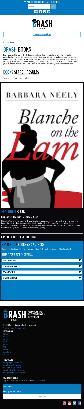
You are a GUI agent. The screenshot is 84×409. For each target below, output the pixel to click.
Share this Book (27, 237)
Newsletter (7, 352)
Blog (4, 346)
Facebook (40, 11)
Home (5, 42)
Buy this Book (8, 237)
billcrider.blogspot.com (12, 367)
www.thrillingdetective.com (14, 370)
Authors (6, 339)
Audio (5, 344)
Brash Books (42, 24)
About (5, 336)
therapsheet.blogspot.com (14, 372)
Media (5, 349)
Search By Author (10, 266)
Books (5, 341)
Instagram (36, 11)
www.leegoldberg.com (12, 365)
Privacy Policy (20, 328)
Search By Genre (9, 260)
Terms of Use (8, 328)
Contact (6, 354)
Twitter (44, 11)
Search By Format (10, 277)
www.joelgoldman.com (12, 362)
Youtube (48, 11)
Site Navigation (42, 34)
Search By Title (9, 272)
